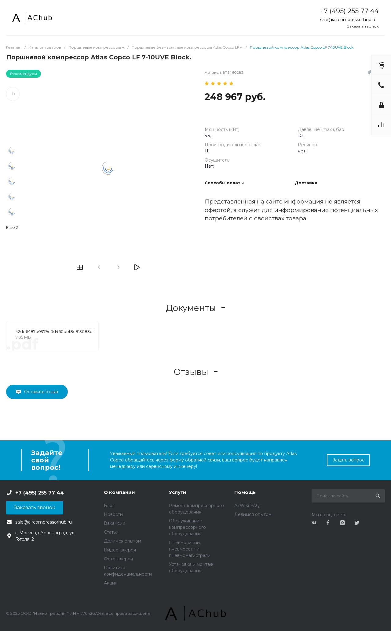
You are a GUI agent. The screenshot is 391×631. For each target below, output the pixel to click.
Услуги (177, 492)
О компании (119, 492)
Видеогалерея (120, 550)
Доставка (306, 183)
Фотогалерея (118, 559)
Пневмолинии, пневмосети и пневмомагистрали (189, 549)
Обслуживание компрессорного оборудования (187, 527)
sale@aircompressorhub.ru (348, 19)
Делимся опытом (122, 541)
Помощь (245, 492)
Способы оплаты (224, 183)
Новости (113, 514)
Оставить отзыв (41, 391)
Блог (109, 505)
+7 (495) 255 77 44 (349, 11)
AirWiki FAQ (247, 505)
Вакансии (114, 523)
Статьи (111, 532)
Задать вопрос (348, 460)
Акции (111, 583)
